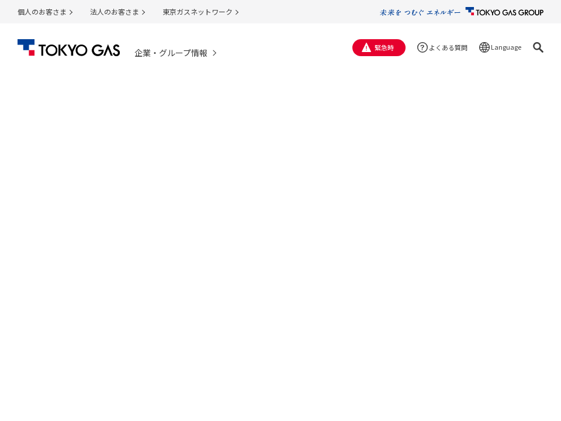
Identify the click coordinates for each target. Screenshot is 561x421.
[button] (538, 47)
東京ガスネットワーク (197, 11)
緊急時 (384, 47)
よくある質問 (448, 47)
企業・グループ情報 (170, 53)
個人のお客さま (42, 11)
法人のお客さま (114, 11)
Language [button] (506, 46)
